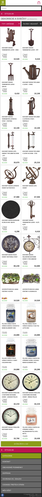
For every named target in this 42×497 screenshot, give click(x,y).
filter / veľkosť (30, 24)
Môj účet (7, 490)
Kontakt (6, 462)
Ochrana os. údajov (12, 479)
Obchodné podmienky (13, 467)
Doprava (7, 473)
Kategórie (7, 456)
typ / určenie (8, 24)
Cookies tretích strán (13, 485)
